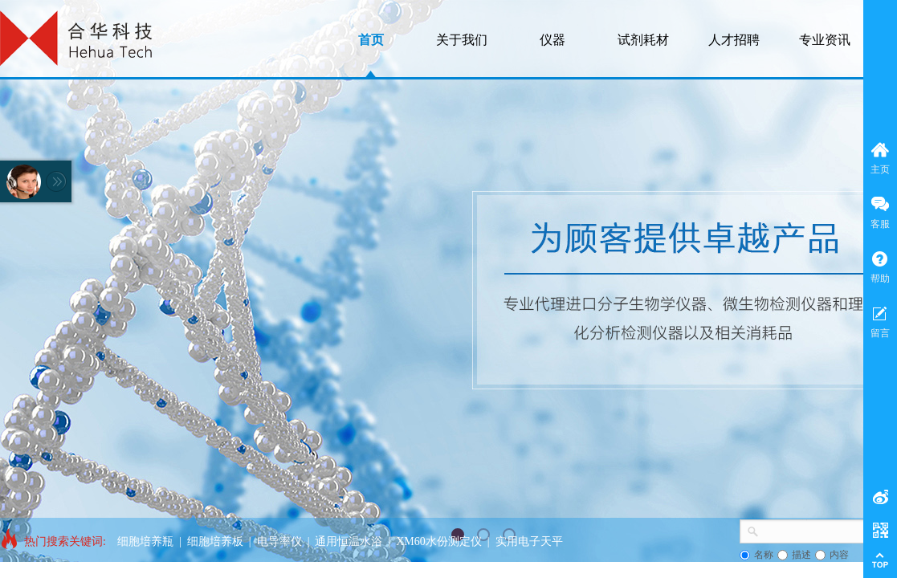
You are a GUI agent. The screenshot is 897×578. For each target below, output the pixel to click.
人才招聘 (734, 40)
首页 (371, 40)
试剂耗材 (643, 40)
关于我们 (461, 40)
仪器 (552, 40)
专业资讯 (824, 40)
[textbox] (813, 529)
